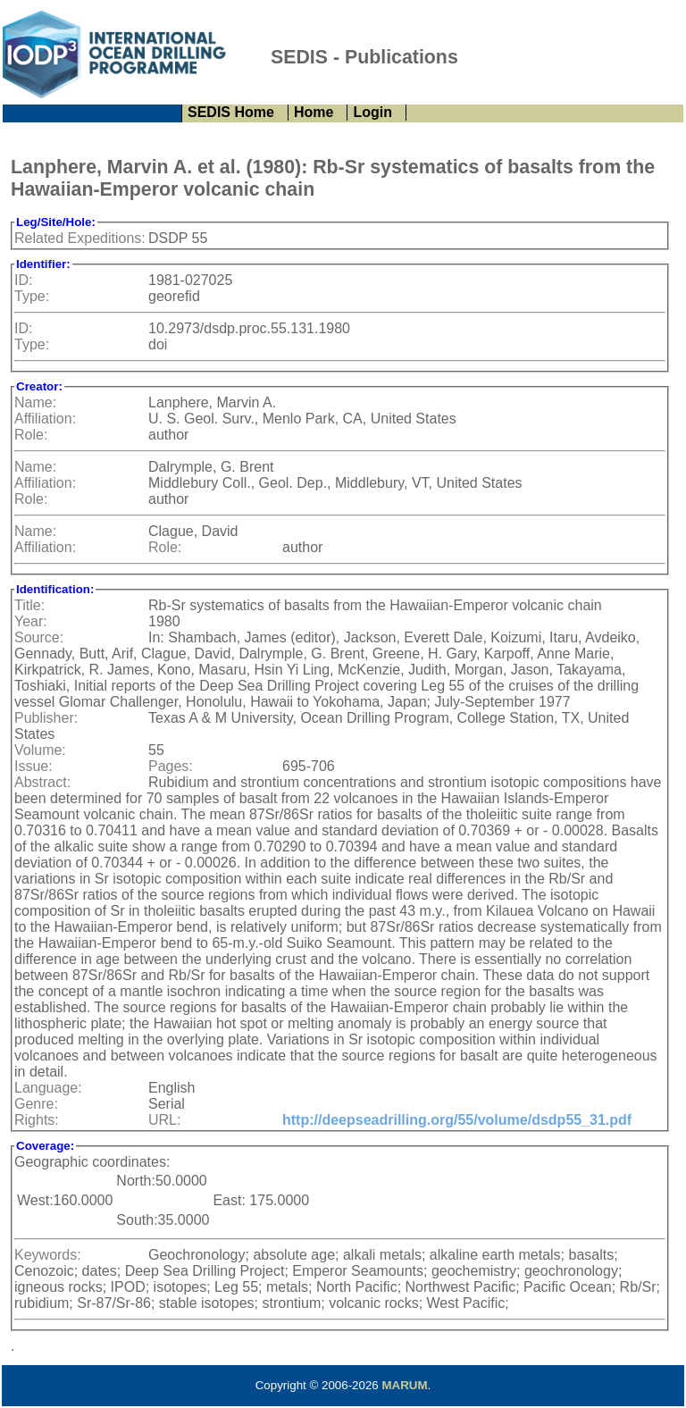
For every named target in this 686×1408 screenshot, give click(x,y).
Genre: (36, 1103)
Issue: (33, 766)
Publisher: (46, 717)
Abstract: (42, 782)
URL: (164, 1119)
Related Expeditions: (80, 238)
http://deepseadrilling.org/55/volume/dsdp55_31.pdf (457, 1119)
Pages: (170, 766)
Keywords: (47, 1254)
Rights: (36, 1119)
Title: (29, 605)
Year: (30, 621)
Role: (30, 434)
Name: (35, 402)
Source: (38, 637)
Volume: (40, 750)
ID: (23, 280)
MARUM (404, 1385)
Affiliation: (45, 418)
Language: (48, 1087)
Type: (31, 296)
